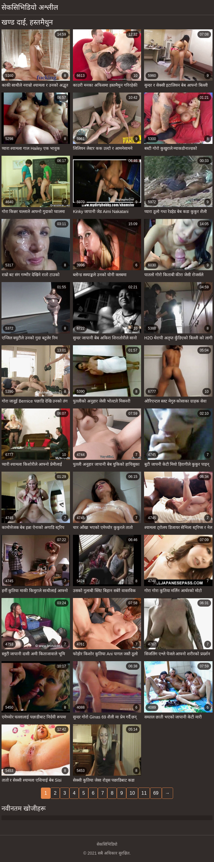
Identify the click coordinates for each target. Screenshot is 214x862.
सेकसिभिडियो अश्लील (29, 7)
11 (144, 793)
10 (132, 793)
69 (156, 793)
